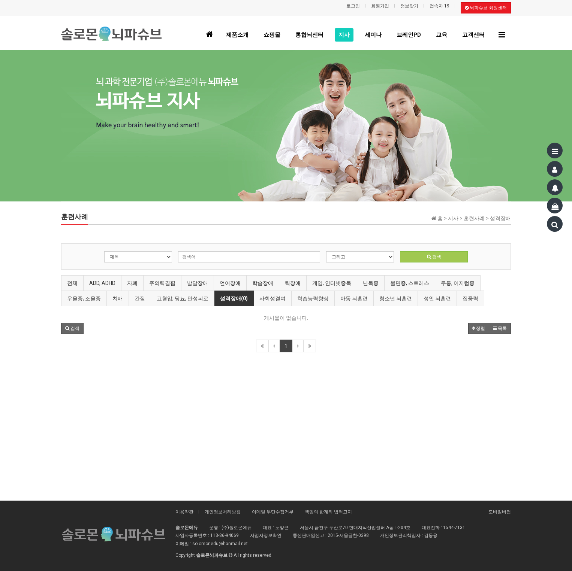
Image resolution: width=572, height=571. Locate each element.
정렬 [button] (478, 328)
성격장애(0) (234, 298)
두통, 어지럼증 (458, 283)
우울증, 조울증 (84, 298)
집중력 (470, 298)
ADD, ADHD (102, 283)
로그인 (353, 6)
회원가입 (380, 6)
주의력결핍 (162, 283)
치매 (117, 298)
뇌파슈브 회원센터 (486, 7)
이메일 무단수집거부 (272, 511)
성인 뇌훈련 (437, 298)
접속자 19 (439, 6)
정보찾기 (409, 6)
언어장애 (230, 283)
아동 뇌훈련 (354, 298)
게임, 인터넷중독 (331, 283)
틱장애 (293, 283)
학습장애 (262, 283)
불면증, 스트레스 (409, 283)
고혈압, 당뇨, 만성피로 (182, 298)
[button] (72, 328)
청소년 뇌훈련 (395, 298)
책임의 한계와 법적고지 (328, 511)
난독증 (371, 283)
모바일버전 (499, 511)
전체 (72, 283)
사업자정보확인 (266, 535)
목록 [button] (500, 328)
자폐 (132, 283)
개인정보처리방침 (223, 511)
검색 (434, 256)
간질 (140, 298)
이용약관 (184, 511)
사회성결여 (272, 298)
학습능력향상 (313, 298)
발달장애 (197, 283)
